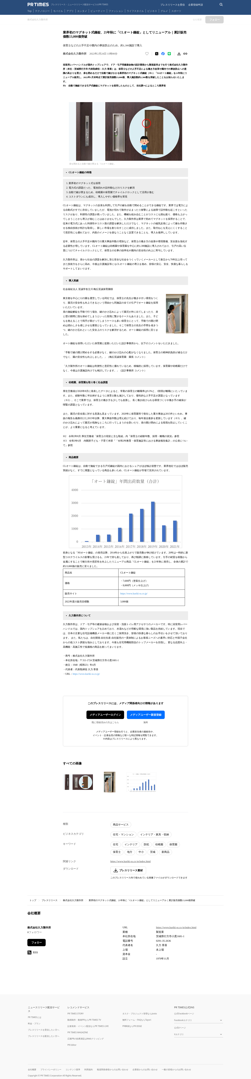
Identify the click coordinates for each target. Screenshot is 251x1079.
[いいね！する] (147, 53)
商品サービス (121, 824)
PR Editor (72, 1044)
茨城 (152, 852)
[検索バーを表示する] (221, 4)
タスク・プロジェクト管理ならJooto (139, 1013)
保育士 (117, 852)
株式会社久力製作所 (73, 900)
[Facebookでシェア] (163, 53)
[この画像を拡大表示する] (78, 782)
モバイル (58, 11)
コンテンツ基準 (73, 1069)
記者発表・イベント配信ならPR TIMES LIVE (88, 1026)
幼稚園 (159, 844)
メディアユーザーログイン (105, 714)
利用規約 (88, 1069)
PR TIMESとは (34, 1017)
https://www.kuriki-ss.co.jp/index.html (130, 861)
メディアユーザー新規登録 (145, 714)
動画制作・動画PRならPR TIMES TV (84, 1019)
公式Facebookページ (184, 1013)
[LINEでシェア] (169, 53)
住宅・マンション (123, 834)
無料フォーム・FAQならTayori (136, 1019)
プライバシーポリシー (50, 1069)
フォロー (36, 942)
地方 (129, 852)
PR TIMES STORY (75, 1013)
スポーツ (176, 11)
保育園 (173, 844)
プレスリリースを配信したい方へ (43, 1036)
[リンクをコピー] (185, 53)
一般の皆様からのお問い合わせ (176, 1069)
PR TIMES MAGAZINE (77, 1032)
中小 (141, 852)
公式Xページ (180, 1027)
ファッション (116, 11)
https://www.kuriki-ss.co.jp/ (133, 593)
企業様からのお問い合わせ (145, 1069)
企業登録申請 (195, 4)
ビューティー (97, 11)
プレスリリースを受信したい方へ (43, 1029)
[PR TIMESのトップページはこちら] (68, 4)
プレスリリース (50, 900)
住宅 (115, 844)
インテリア (131, 844)
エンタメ (82, 11)
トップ (32, 900)
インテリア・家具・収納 (154, 834)
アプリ (70, 11)
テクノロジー (42, 11)
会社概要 (32, 1069)
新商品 (165, 852)
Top (30, 11)
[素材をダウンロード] (179, 53)
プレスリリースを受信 (172, 4)
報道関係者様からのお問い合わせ (112, 1069)
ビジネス (152, 11)
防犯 (146, 844)
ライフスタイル (135, 11)
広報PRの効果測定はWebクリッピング (85, 1038)
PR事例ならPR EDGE (132, 1026)
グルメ (164, 11)
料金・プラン (34, 1023)
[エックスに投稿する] (156, 53)
